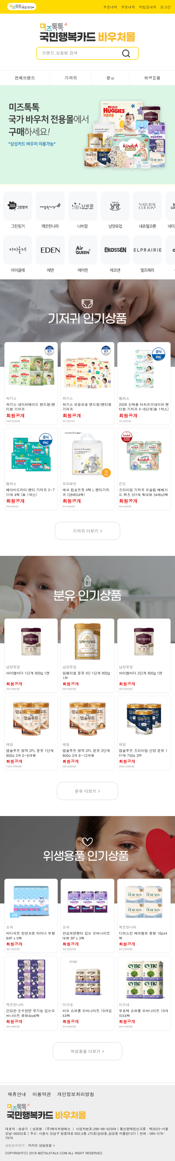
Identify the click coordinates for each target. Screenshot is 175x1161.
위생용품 (152, 78)
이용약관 (41, 1094)
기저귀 (71, 78)
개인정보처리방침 (75, 1094)
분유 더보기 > (87, 791)
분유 (111, 78)
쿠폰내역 (128, 6)
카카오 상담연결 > (41, 1145)
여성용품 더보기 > (87, 1051)
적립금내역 (147, 6)
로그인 (165, 6)
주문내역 (110, 6)
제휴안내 (17, 1094)
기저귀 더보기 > (87, 531)
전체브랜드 (25, 78)
